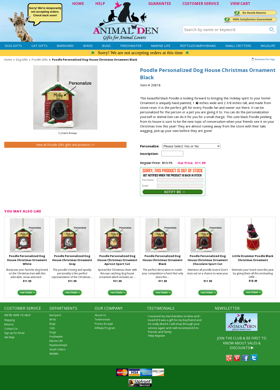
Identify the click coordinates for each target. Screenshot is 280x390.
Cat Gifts (39, 45)
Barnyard (65, 45)
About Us (100, 315)
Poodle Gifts (40, 59)
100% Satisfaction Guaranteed (252, 19)
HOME (78, 3)
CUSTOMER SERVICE (200, 3)
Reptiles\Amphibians (198, 45)
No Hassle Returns (254, 13)
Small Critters (238, 45)
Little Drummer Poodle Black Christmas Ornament (252, 258)
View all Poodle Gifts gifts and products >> (65, 145)
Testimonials (102, 319)
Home (8, 59)
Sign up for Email (14, 333)
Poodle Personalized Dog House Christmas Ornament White (27, 260)
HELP (100, 3)
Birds (88, 45)
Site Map (9, 337)
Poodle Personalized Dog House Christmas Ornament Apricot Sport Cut (117, 260)
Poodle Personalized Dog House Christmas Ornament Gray (72, 260)
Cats (52, 328)
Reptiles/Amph (58, 345)
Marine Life (160, 45)
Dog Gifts (13, 45)
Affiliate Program (105, 328)
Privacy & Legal (104, 324)
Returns (8, 324)
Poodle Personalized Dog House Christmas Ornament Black (163, 260)
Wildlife (268, 45)
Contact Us (11, 328)
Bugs (106, 45)
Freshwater (130, 45)
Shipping (9, 320)
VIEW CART (240, 3)
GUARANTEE (159, 3)
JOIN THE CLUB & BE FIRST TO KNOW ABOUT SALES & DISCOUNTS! (241, 343)
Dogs (52, 332)
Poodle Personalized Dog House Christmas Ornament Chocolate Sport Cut (208, 260)
